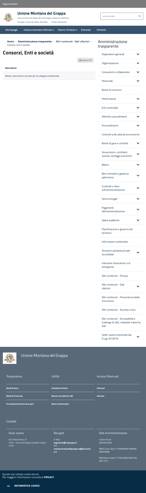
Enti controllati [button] (110, 108)
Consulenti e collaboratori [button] (116, 72)
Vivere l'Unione (66, 30)
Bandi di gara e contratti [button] (115, 143)
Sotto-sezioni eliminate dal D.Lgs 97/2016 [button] (117, 336)
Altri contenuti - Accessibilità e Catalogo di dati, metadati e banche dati (121, 322)
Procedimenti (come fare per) (20, 404)
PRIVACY (49, 477)
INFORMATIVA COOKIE (27, 486)
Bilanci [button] (105, 165)
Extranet (86, 30)
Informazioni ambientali (115, 242)
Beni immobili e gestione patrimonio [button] (115, 175)
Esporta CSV (85, 60)
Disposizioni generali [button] (113, 54)
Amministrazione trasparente (35, 41)
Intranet (101, 30)
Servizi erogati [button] (109, 199)
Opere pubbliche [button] (110, 220)
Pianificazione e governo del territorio (117, 231)
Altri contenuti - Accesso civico (119, 310)
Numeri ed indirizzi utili (62, 396)
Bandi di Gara (12, 388)
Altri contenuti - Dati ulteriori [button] (113, 286)
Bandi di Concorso (14, 396)
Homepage (11, 30)
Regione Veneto (10, 4)
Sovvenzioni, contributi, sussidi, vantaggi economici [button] (117, 154)
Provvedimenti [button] (110, 125)
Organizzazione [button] (110, 63)
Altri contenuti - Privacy (115, 276)
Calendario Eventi (59, 388)
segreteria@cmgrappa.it (65, 442)
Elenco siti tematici (60, 404)
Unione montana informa (38, 30)
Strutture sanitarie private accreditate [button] (116, 252)
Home (10, 41)
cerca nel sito (108, 16)
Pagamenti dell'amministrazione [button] (113, 209)
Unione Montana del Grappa (43, 17)
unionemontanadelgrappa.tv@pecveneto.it (72, 450)
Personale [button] (107, 81)
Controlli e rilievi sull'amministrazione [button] (113, 188)
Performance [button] (109, 99)
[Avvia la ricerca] (139, 16)
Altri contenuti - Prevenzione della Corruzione (121, 299)
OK (8, 486)
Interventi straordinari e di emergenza (116, 265)
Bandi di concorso (112, 90)
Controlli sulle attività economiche (120, 134)
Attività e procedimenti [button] (114, 116)
